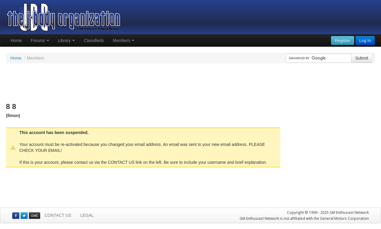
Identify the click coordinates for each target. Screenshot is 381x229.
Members (123, 40)
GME (34, 215)
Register (342, 40)
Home (16, 40)
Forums (40, 40)
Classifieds (94, 40)
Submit (361, 58)
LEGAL (86, 215)
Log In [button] (365, 40)
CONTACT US (58, 215)
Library (66, 40)
